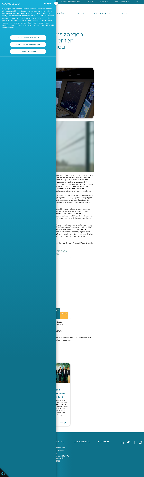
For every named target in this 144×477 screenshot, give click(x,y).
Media (125, 13)
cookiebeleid (48, 25)
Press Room (103, 442)
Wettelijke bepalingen (71, 2)
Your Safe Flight (103, 13)
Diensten (79, 13)
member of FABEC (58, 447)
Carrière (60, 13)
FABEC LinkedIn (57, 450)
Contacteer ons (122, 2)
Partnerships (57, 442)
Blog (90, 2)
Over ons (104, 2)
